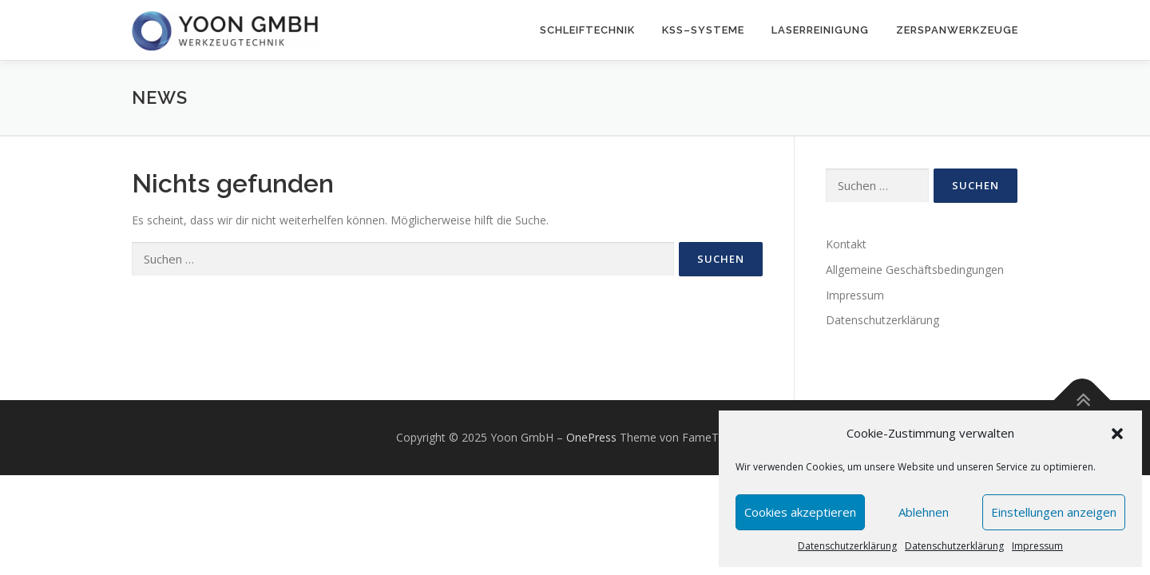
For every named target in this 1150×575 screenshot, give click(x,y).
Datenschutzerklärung (847, 546)
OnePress (591, 437)
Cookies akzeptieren (800, 512)
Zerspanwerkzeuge (957, 30)
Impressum (1037, 546)
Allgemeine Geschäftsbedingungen (915, 269)
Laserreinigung (820, 30)
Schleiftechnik (587, 30)
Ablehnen (923, 512)
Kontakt (846, 244)
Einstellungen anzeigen (1053, 512)
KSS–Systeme (703, 30)
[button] (1117, 434)
